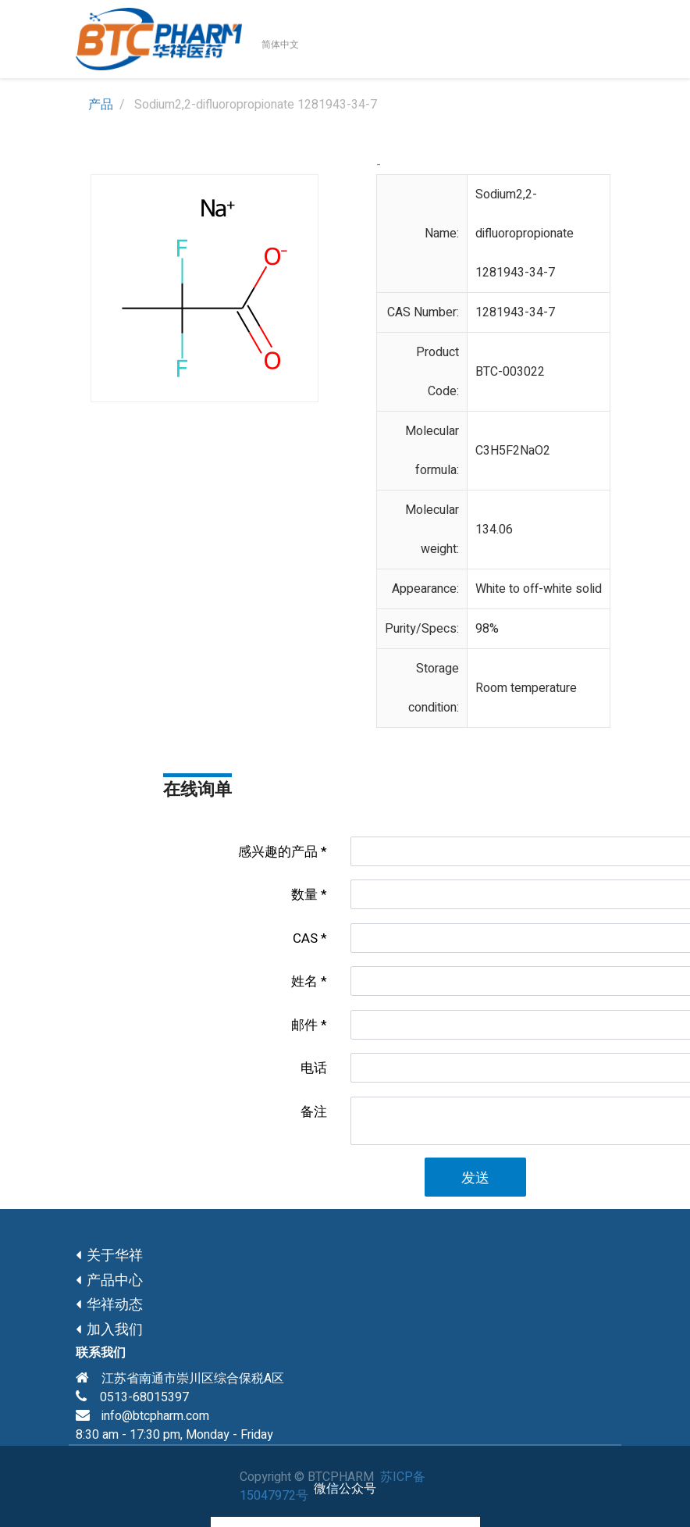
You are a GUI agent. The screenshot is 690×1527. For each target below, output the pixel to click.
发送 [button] (475, 1178)
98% (487, 628)
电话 (314, 1068)
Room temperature (526, 688)
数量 (304, 894)
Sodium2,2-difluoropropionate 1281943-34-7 (524, 233)
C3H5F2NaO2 (512, 450)
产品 (100, 104)
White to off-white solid (538, 589)
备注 (314, 1112)
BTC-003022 (510, 371)
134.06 (494, 529)
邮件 (304, 1025)
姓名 (304, 981)
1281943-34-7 (515, 312)
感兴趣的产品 (278, 852)
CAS (305, 938)
